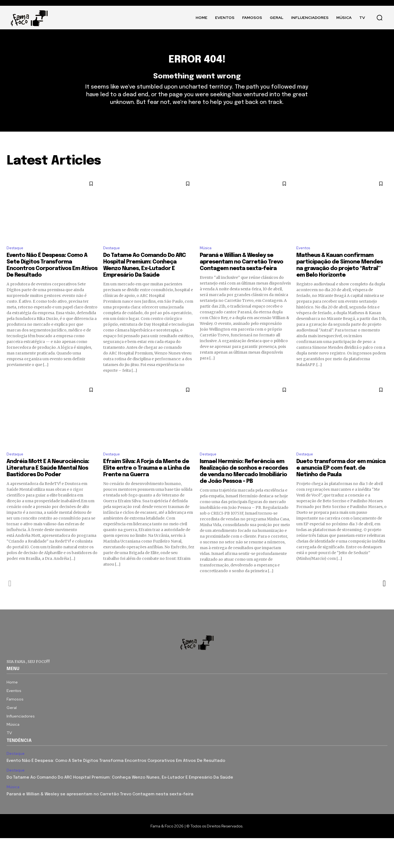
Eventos (304, 259)
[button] (379, 17)
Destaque (17, 259)
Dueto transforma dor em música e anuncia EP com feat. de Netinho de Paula (341, 481)
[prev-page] (10, 596)
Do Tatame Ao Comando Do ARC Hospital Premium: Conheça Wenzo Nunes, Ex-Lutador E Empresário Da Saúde (120, 790)
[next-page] (384, 596)
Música (206, 259)
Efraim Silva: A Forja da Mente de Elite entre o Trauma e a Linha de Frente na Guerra (146, 481)
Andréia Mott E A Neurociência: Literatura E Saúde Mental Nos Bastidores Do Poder (48, 481)
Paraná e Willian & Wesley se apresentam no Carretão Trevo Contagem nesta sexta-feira (241, 273)
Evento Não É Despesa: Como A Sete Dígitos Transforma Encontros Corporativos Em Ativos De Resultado (116, 774)
